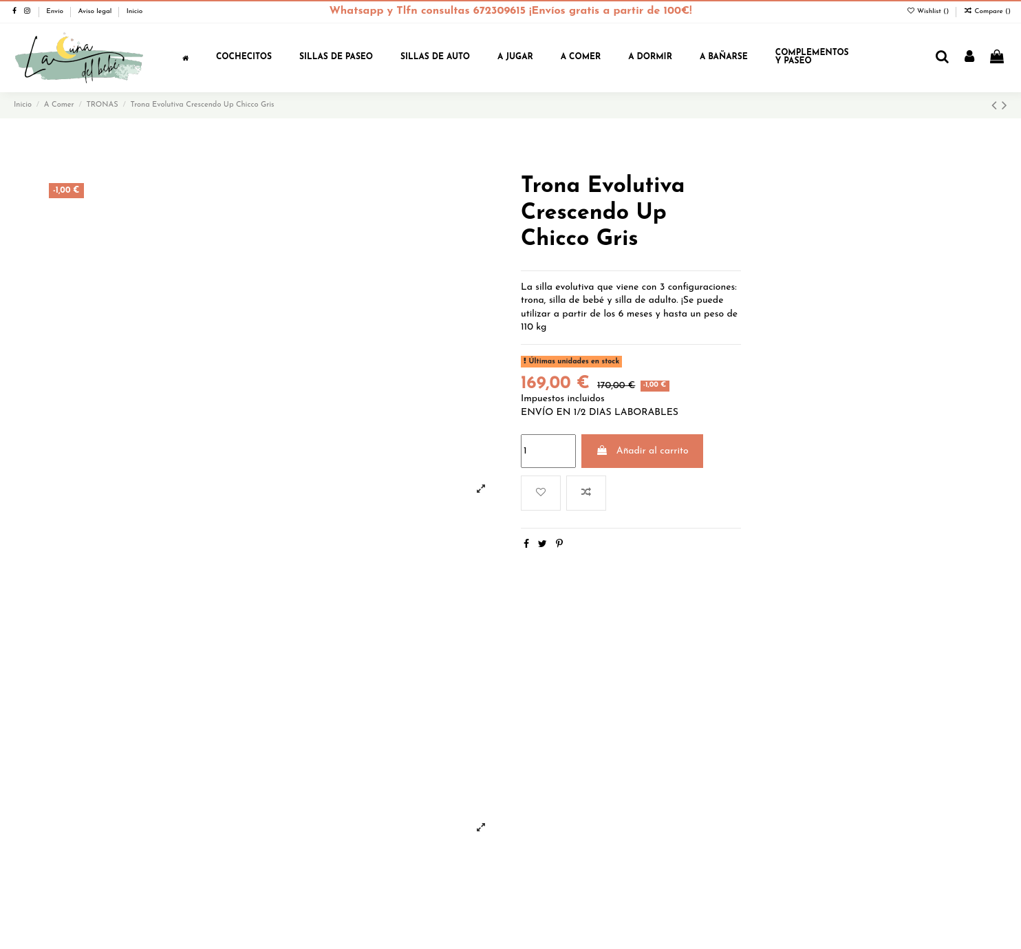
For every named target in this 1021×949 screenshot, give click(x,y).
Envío (55, 11)
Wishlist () (928, 11)
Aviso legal (96, 11)
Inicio (135, 11)
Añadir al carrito (642, 450)
